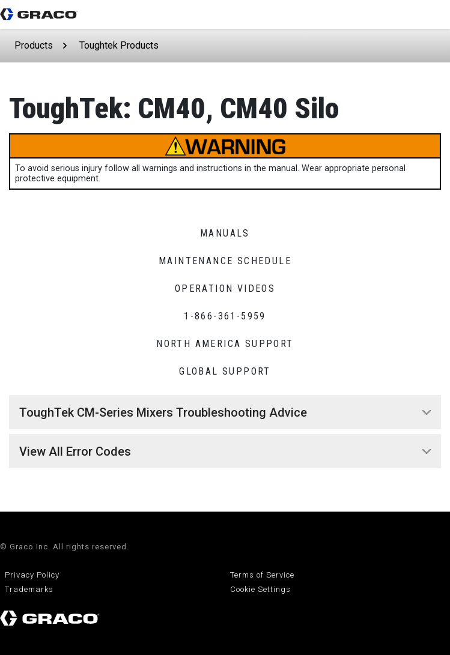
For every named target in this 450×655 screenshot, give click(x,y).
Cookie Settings (260, 589)
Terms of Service (262, 574)
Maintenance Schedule (225, 261)
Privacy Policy (32, 574)
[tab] (225, 412)
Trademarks (29, 589)
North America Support (224, 343)
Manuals (225, 233)
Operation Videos (225, 288)
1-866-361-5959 (225, 316)
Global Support (225, 371)
